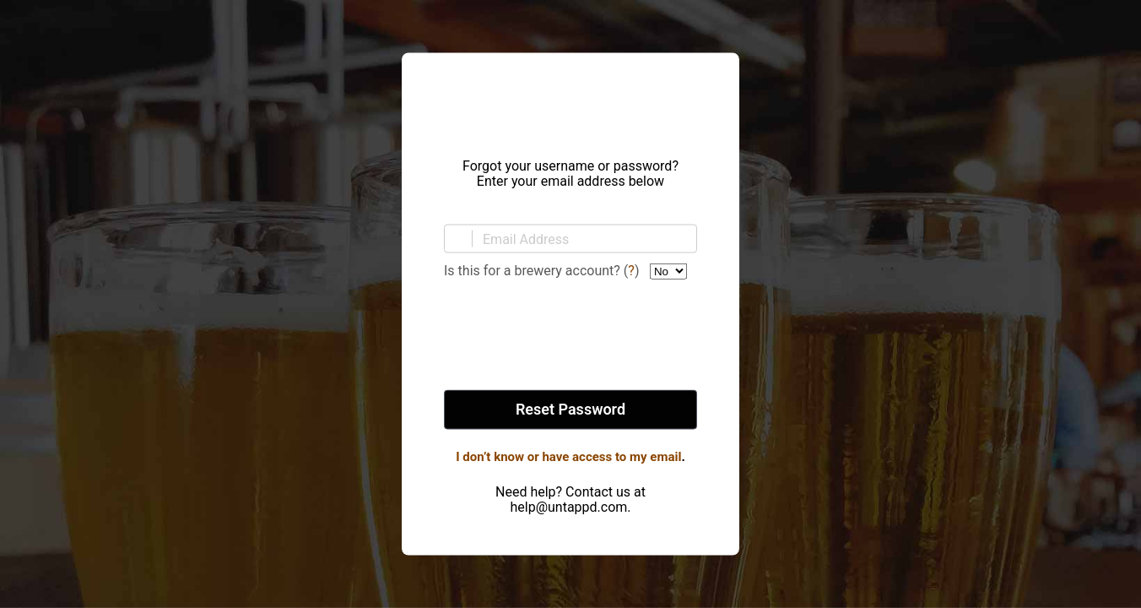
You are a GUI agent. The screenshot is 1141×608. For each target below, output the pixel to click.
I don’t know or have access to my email (568, 456)
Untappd (570, 100)
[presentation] (570, 336)
